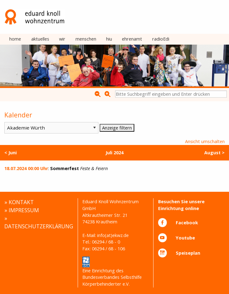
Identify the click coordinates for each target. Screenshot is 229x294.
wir (62, 39)
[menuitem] (15, 39)
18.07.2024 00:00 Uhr (26, 168)
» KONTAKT (19, 202)
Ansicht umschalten (205, 141)
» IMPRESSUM (21, 210)
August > (214, 153)
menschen (86, 39)
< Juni (10, 153)
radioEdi (160, 39)
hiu (109, 39)
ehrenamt (132, 39)
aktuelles (40, 39)
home (15, 39)
